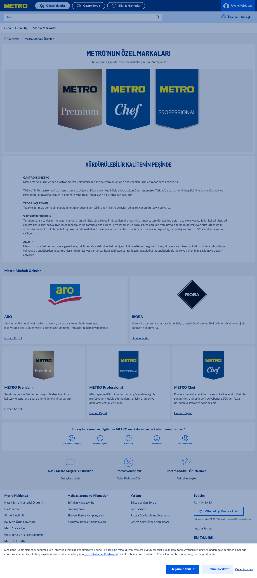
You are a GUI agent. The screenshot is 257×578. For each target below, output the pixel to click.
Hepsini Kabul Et (183, 569)
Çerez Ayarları (244, 569)
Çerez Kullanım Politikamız (101, 554)
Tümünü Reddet (217, 569)
